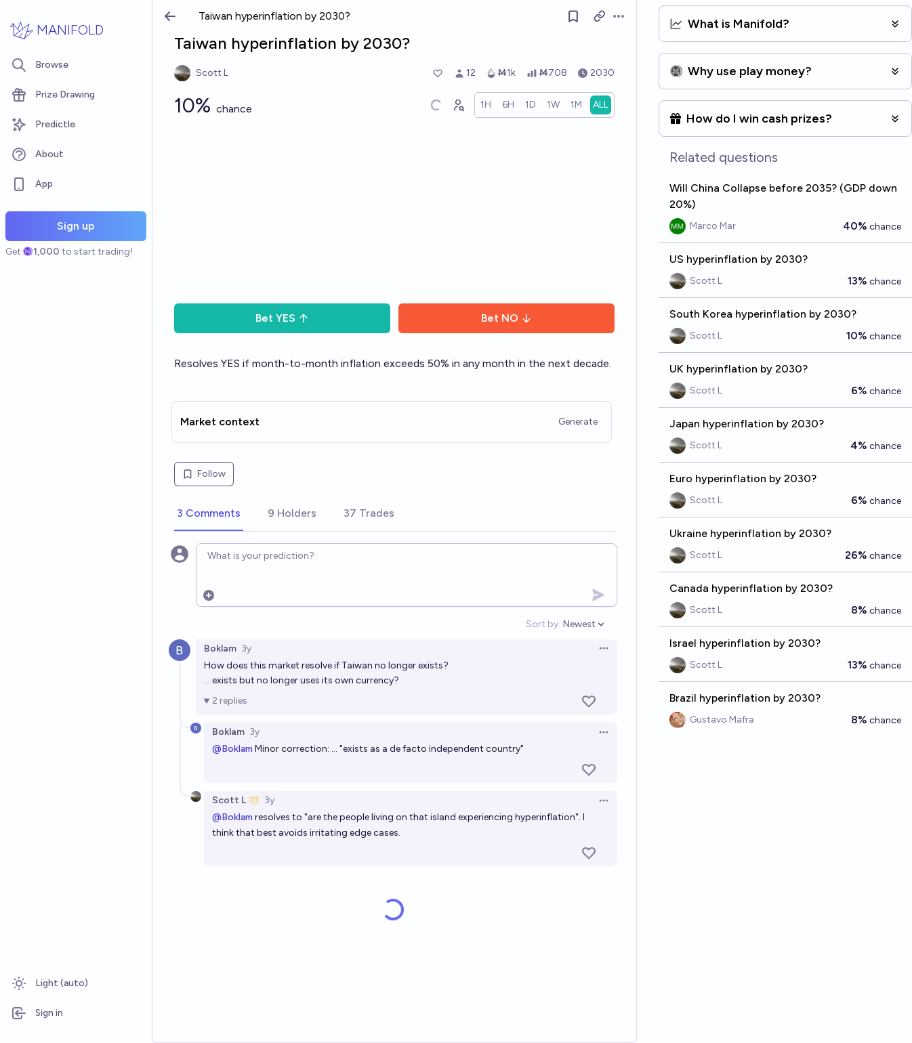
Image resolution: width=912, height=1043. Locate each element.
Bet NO (506, 318)
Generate (578, 421)
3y (246, 648)
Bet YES (282, 318)
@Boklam (232, 748)
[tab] (208, 514)
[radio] (486, 104)
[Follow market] (573, 16)
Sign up (76, 225)
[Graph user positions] (458, 105)
